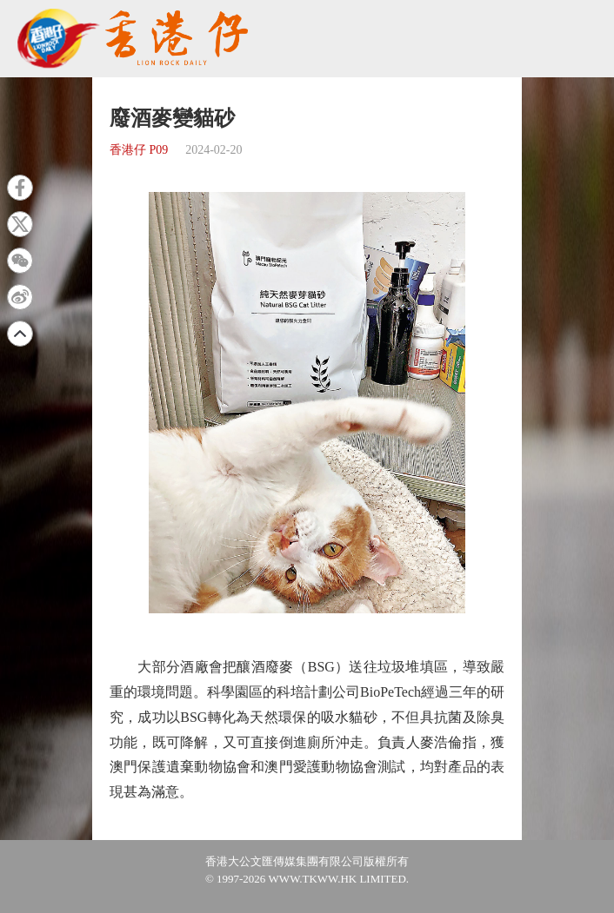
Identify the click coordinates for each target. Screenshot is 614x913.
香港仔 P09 (139, 149)
